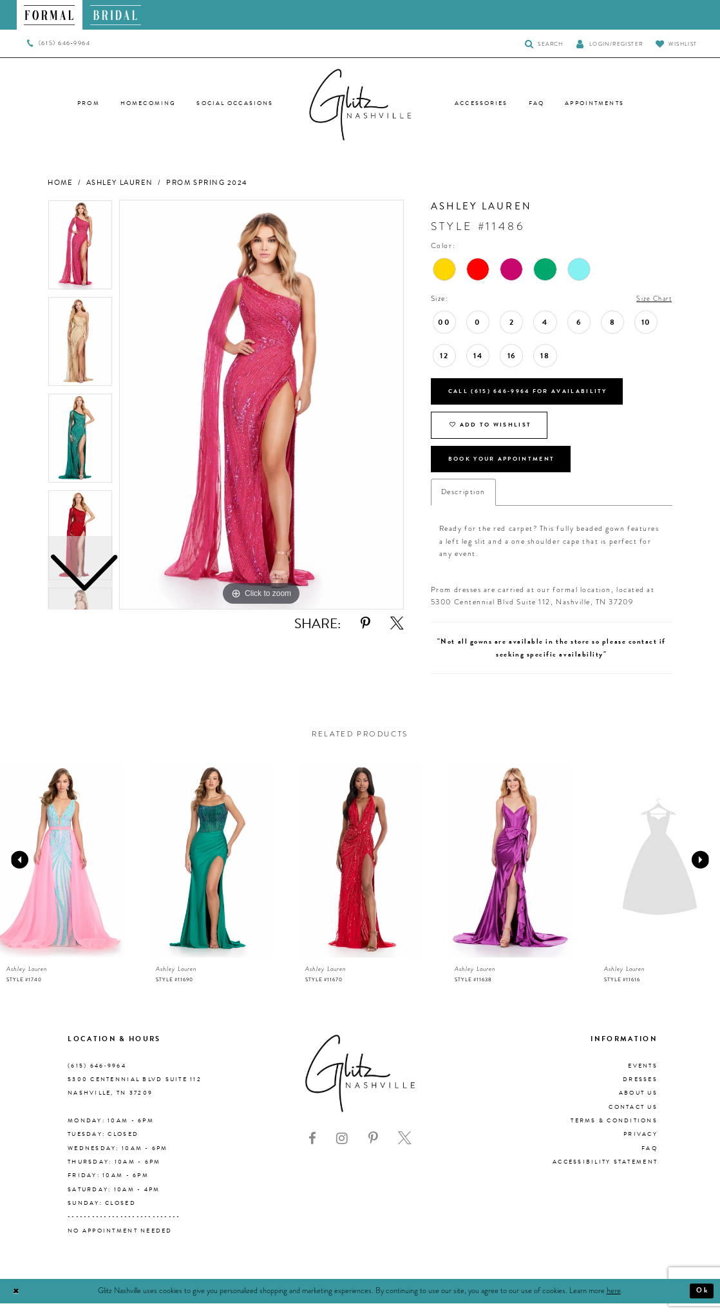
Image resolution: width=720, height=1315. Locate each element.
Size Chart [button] (652, 299)
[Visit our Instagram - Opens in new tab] (342, 1151)
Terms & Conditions (614, 1132)
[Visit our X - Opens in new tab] (405, 1151)
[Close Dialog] (17, 1303)
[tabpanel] (261, 404)
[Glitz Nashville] (360, 105)
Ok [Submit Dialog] (701, 1303)
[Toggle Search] (543, 43)
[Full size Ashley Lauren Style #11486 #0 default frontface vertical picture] (261, 404)
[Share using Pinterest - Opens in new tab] (365, 623)
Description (463, 504)
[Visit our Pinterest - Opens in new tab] (373, 1151)
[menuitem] (50, 15)
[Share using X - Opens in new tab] (397, 623)
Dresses (640, 1091)
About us (638, 1105)
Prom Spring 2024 (206, 182)
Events (643, 1077)
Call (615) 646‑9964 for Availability (537, 394)
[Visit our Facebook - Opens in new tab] (312, 1151)
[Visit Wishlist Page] (676, 43)
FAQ (649, 1160)
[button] (610, 43)
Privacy (640, 1146)
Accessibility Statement (605, 1173)
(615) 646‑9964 (97, 1077)
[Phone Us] (59, 44)
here (614, 1303)
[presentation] (62, 872)
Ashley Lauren (119, 182)
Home (60, 182)
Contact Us (633, 1119)
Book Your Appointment (510, 469)
